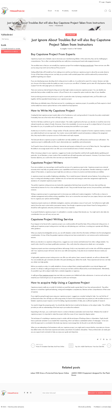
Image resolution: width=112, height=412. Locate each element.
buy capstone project (46, 275)
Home (51, 25)
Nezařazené (59, 25)
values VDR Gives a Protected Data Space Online (49, 373)
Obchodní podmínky (84, 407)
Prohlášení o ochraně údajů (102, 407)
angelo (64, 49)
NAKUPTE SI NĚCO (11, 51)
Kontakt (74, 11)
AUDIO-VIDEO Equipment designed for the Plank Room (90, 374)
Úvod (50, 11)
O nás (57, 11)
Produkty (65, 11)
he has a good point (87, 65)
